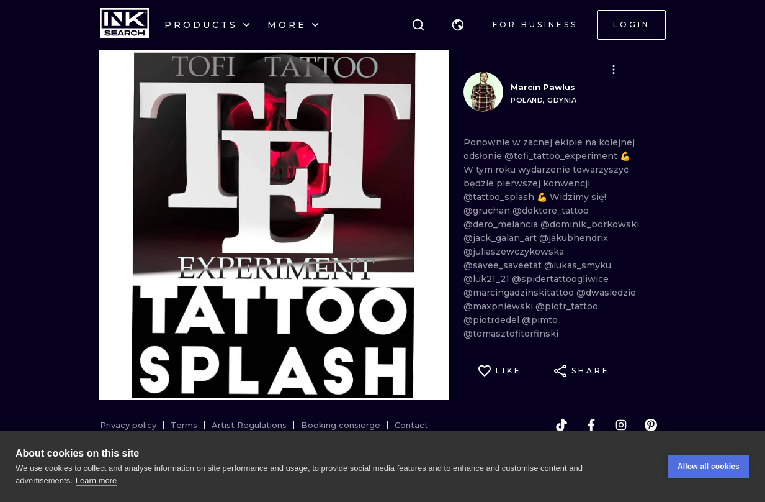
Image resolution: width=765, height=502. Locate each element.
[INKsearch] (124, 24)
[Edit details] (614, 69)
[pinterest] (651, 425)
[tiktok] (561, 425)
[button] (458, 25)
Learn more (96, 480)
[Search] (418, 25)
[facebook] (591, 425)
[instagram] (621, 425)
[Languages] (458, 25)
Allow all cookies (709, 466)
